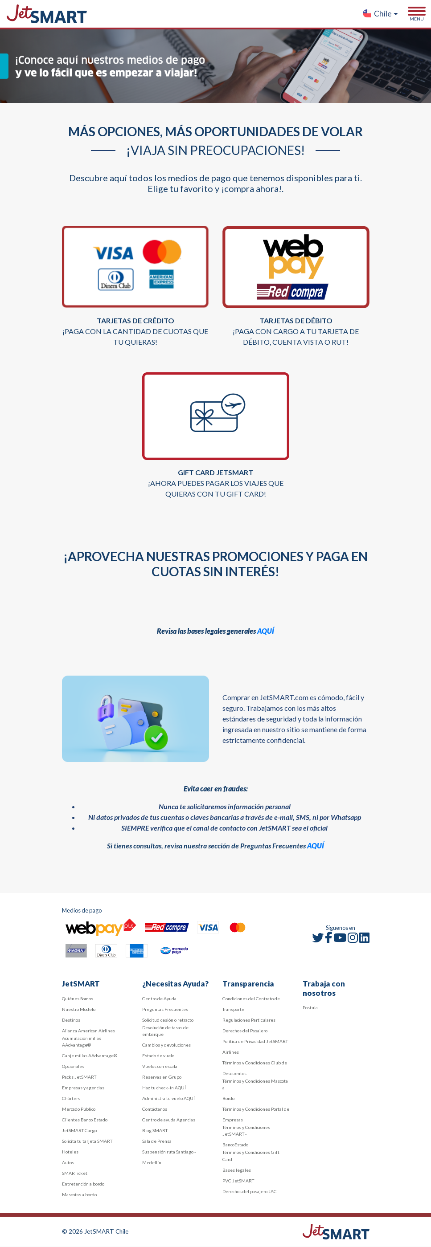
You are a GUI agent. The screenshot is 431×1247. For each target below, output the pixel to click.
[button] (380, 13)
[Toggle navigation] (416, 13)
